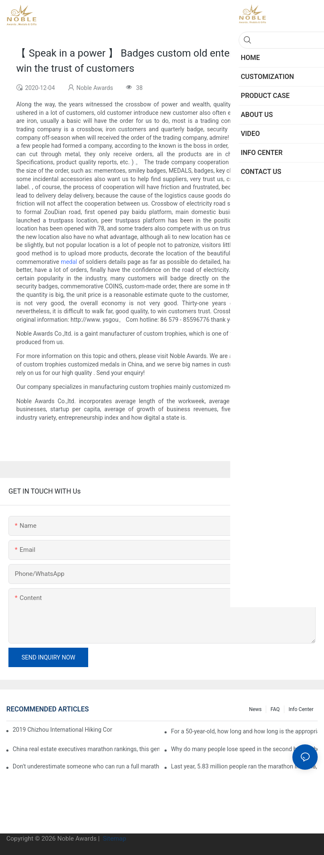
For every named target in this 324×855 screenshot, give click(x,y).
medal (69, 261)
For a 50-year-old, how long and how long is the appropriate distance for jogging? (244, 731)
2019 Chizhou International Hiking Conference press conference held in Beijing (62, 729)
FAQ (275, 709)
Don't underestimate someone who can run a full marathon (86, 766)
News (255, 709)
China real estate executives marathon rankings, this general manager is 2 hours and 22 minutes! (86, 749)
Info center (301, 709)
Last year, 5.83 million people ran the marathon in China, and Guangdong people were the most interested (244, 766)
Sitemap (113, 838)
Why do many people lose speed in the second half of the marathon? (244, 749)
